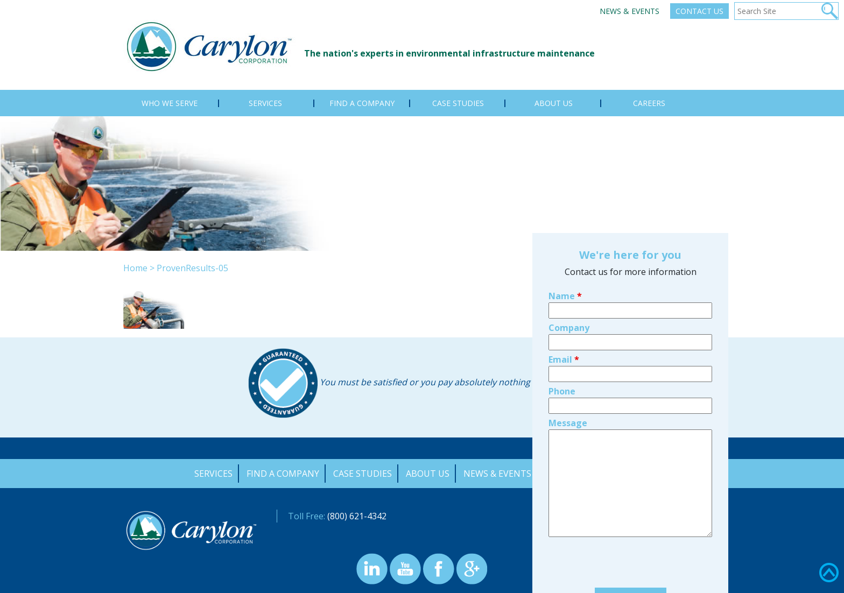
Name (565, 233)
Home (135, 268)
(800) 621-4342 (356, 516)
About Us (427, 473)
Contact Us (699, 11)
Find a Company (283, 473)
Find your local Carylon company (630, 565)
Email (563, 296)
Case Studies (362, 473)
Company (568, 265)
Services (213, 473)
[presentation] (630, 501)
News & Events (629, 11)
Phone (561, 328)
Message (567, 360)
